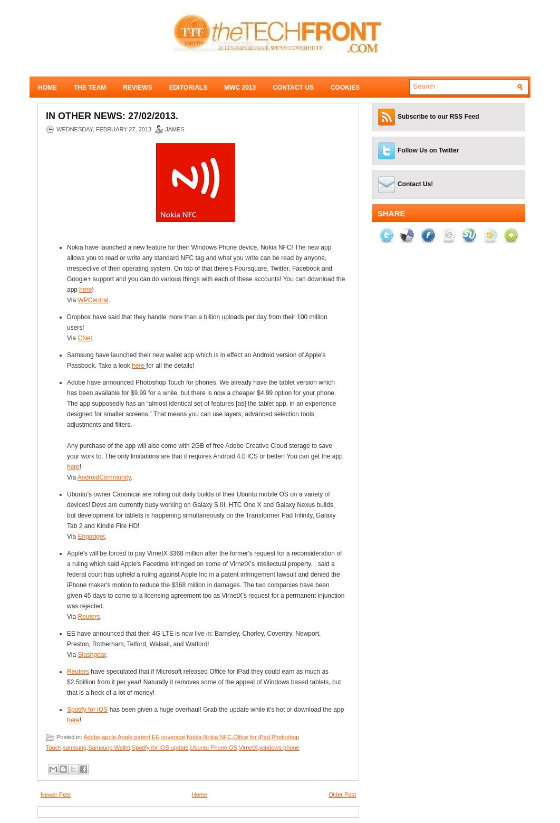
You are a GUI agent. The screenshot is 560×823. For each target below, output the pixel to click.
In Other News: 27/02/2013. (112, 116)
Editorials (188, 87)
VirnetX (248, 747)
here (85, 289)
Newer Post (56, 794)
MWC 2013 (240, 87)
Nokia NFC (217, 737)
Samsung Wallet (109, 747)
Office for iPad (251, 737)
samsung (74, 747)
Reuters (89, 616)
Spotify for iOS (87, 709)
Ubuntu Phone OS (213, 747)
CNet (85, 338)
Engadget (91, 536)
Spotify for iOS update (160, 747)
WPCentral (93, 300)
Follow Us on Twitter (428, 150)
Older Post (342, 794)
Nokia (194, 737)
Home (47, 87)
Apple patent (134, 737)
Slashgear (91, 654)
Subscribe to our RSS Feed (438, 116)
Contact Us (293, 87)
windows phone (279, 747)
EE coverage (168, 737)
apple (109, 737)
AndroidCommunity (104, 477)
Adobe (91, 737)
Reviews (137, 87)
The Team (90, 87)
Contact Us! (415, 184)
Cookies (345, 87)
